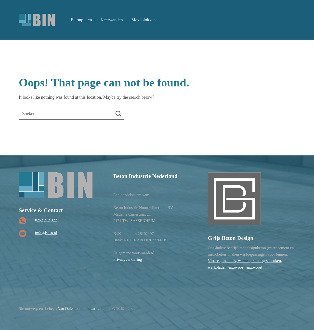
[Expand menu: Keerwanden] (126, 20)
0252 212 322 (46, 220)
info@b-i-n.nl (46, 233)
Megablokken (143, 19)
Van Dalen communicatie (78, 308)
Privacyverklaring (127, 259)
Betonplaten (81, 19)
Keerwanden (112, 19)
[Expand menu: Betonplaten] (95, 20)
